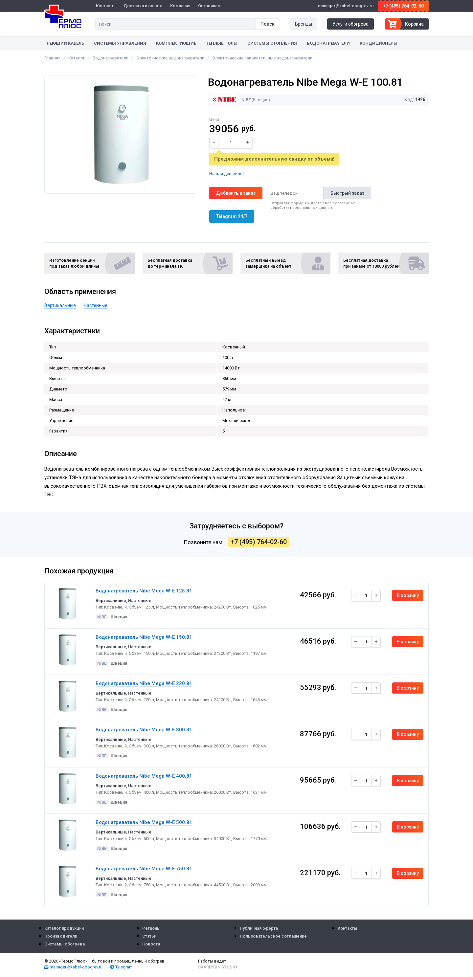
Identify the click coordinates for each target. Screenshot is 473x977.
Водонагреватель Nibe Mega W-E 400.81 (144, 776)
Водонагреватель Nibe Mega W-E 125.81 (144, 591)
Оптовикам (209, 5)
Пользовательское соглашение (273, 936)
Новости (151, 944)
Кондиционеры (378, 43)
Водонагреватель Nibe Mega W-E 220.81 (144, 683)
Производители (60, 936)
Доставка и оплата (143, 5)
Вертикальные (60, 305)
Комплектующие (176, 43)
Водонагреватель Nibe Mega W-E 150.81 (144, 637)
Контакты (106, 5)
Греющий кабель (64, 43)
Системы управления (120, 43)
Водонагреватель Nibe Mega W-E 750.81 (144, 869)
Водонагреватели (328, 43)
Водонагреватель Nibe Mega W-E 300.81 (144, 730)
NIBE (230, 99)
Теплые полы (221, 43)
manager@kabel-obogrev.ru (73, 967)
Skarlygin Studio (217, 967)
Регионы (151, 928)
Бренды (303, 24)
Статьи (149, 936)
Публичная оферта (259, 928)
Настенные (95, 305)
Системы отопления (272, 43)
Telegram (121, 967)
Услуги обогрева (350, 24)
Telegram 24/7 (231, 216)
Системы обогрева (64, 944)
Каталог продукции (64, 928)
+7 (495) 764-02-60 (403, 6)
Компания (180, 5)
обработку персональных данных (301, 208)
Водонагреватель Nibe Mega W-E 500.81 (144, 822)
